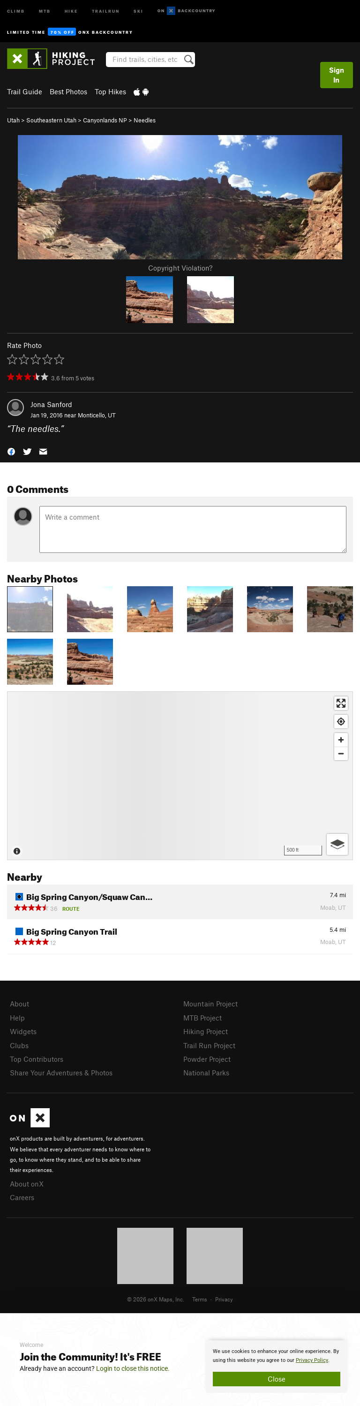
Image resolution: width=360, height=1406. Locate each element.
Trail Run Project (209, 1045)
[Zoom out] (341, 753)
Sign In (336, 75)
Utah (13, 120)
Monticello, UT (97, 415)
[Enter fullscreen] (341, 703)
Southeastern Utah (51, 120)
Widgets (23, 1031)
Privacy (224, 1299)
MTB (45, 11)
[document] (276, 1366)
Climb (16, 11)
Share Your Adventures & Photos (61, 1072)
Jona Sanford (51, 404)
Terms (199, 1299)
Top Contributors (36, 1059)
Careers (22, 1197)
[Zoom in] (341, 740)
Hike (71, 11)
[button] (11, 450)
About (19, 1003)
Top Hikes (110, 91)
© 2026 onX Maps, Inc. (155, 1299)
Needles (145, 120)
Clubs (19, 1045)
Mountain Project (210, 1003)
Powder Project (207, 1059)
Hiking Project (205, 1031)
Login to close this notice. (133, 1368)
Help (17, 1017)
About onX (27, 1183)
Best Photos (68, 91)
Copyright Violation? (180, 268)
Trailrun (106, 11)
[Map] (180, 776)
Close (276, 1379)
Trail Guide (24, 91)
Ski (138, 11)
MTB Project (202, 1017)
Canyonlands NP (105, 120)
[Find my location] (341, 721)
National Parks (206, 1072)
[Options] (337, 844)
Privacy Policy (312, 1360)
